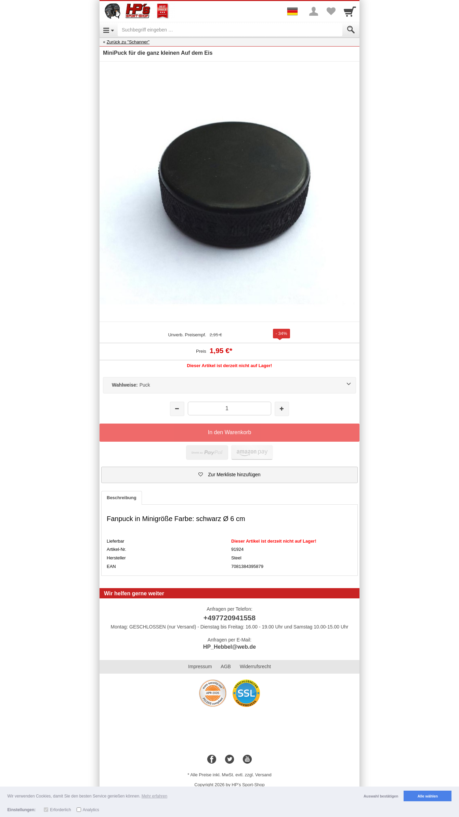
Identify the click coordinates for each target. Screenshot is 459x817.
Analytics (91, 809)
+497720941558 (229, 618)
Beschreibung (121, 497)
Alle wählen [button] (428, 796)
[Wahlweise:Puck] (229, 385)
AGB (226, 666)
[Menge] (229, 408)
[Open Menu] (108, 30)
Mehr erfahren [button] (154, 796)
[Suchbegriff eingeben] (230, 29)
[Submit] (351, 29)
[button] (229, 475)
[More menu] (314, 11)
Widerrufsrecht (255, 666)
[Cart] (349, 11)
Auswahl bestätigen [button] (381, 796)
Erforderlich (60, 809)
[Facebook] (212, 759)
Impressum (200, 666)
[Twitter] (229, 759)
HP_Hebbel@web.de (229, 647)
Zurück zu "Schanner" (128, 41)
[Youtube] (247, 759)
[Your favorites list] (331, 11)
